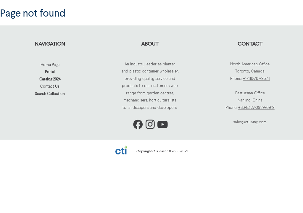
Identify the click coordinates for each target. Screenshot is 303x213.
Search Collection (50, 93)
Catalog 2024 (50, 79)
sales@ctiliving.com (250, 122)
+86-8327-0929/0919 (256, 108)
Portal (50, 71)
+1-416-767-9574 (256, 79)
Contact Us (49, 86)
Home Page (50, 64)
